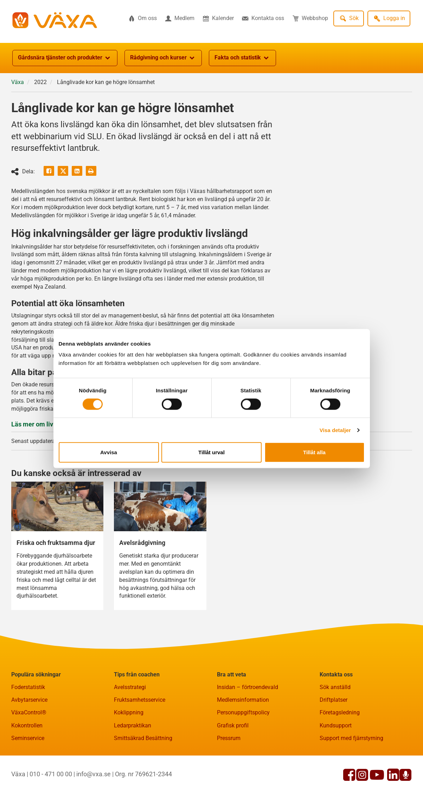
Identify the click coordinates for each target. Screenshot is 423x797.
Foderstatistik (28, 687)
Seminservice (27, 738)
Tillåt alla (314, 452)
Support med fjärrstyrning (351, 738)
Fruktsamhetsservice (139, 699)
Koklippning (128, 712)
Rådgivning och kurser (163, 58)
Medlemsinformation (243, 699)
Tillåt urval (211, 452)
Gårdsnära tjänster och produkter (65, 58)
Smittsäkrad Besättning (143, 738)
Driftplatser (333, 699)
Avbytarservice (29, 699)
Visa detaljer (335, 430)
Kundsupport (336, 725)
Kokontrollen (27, 725)
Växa (17, 82)
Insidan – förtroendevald (247, 687)
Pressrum (229, 738)
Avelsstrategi (130, 687)
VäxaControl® (28, 712)
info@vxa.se (93, 774)
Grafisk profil (233, 725)
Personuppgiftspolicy (243, 712)
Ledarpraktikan (132, 725)
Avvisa (108, 452)
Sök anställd (335, 687)
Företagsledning (340, 712)
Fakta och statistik (242, 58)
